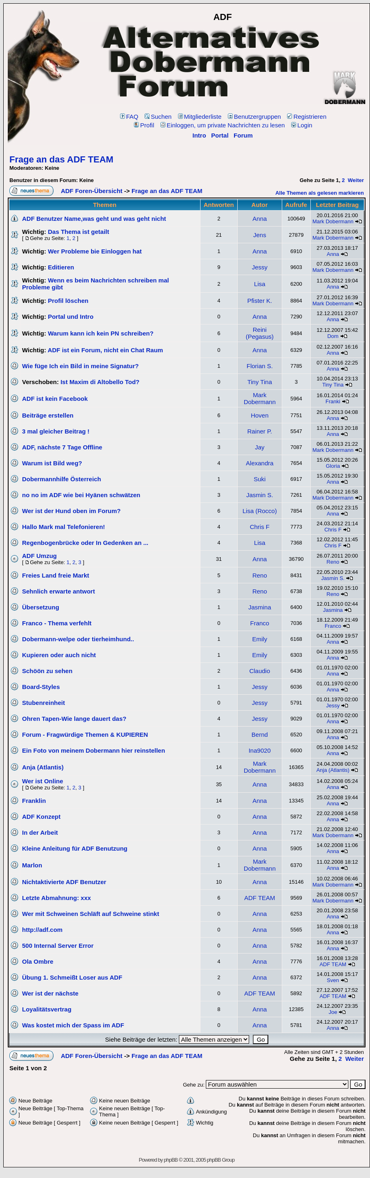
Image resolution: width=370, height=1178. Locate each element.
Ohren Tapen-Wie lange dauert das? (74, 718)
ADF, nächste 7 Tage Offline (62, 447)
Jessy (259, 267)
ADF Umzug (39, 555)
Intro (199, 135)
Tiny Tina (259, 381)
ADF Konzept (41, 816)
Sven (333, 980)
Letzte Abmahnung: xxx (56, 897)
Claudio (259, 670)
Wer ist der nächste (50, 993)
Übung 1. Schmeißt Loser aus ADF (72, 977)
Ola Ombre (37, 961)
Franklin (34, 800)
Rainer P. (259, 431)
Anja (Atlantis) (43, 767)
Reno (333, 562)
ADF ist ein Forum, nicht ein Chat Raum (105, 350)
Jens (259, 234)
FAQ (129, 116)
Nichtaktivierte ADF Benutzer (64, 881)
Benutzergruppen (254, 116)
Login (301, 125)
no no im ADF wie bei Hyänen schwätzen (81, 494)
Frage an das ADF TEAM (61, 159)
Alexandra (260, 463)
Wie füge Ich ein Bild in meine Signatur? (80, 365)
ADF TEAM (259, 897)
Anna (259, 218)
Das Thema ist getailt (78, 231)
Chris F (260, 526)
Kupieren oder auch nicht (59, 654)
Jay (259, 447)
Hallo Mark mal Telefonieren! (63, 526)
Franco (259, 623)
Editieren (61, 267)
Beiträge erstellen (48, 415)
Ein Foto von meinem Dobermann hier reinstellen (93, 750)
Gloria (333, 466)
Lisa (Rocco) (260, 510)
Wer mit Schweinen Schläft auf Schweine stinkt (90, 913)
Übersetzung (40, 607)
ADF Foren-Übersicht (92, 190)
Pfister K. (259, 300)
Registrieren (306, 116)
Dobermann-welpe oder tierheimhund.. (78, 639)
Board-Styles (41, 686)
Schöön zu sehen (47, 670)
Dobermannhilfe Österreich (61, 479)
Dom (332, 336)
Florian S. (260, 365)
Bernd (260, 734)
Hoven (259, 415)
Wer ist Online (42, 781)
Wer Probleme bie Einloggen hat (95, 251)
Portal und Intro (71, 316)
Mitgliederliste (200, 116)
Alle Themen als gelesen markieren (319, 193)
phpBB (171, 1160)
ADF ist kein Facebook (55, 398)
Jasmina (259, 607)
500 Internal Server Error (58, 945)
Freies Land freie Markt (55, 575)
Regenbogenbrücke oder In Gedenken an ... (85, 542)
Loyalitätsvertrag (46, 1009)
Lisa (259, 283)
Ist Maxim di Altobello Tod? (99, 381)
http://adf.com (42, 929)
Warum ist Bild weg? (52, 463)
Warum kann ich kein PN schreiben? (101, 333)
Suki (259, 479)
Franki (332, 401)
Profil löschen (68, 300)
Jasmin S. (259, 494)
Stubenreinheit (43, 702)
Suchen (158, 116)
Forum (243, 135)
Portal (220, 135)
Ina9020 (260, 750)
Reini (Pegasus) (260, 333)
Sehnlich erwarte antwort (58, 591)
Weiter (356, 180)
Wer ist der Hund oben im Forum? (71, 510)
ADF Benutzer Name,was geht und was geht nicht (94, 218)
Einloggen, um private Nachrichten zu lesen (222, 125)
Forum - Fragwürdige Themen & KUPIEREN (85, 734)
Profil (144, 125)
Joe (333, 1012)
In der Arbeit (40, 832)
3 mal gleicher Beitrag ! (55, 431)
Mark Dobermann (332, 221)
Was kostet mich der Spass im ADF (73, 1025)
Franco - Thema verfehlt (56, 623)
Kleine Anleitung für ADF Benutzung (74, 848)
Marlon (32, 865)
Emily (259, 639)
